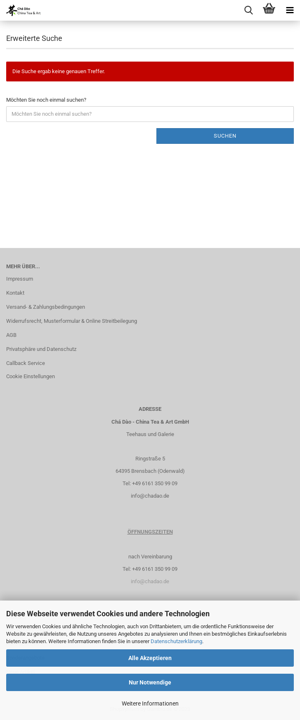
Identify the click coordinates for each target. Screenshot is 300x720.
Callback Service (25, 363)
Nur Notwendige (150, 682)
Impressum (19, 279)
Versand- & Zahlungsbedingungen (45, 307)
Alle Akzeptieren (150, 658)
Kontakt (15, 293)
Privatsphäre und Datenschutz (41, 349)
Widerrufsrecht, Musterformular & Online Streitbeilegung (71, 321)
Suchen (225, 136)
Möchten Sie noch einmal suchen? (46, 100)
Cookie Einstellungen (30, 376)
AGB (11, 335)
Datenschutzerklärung (176, 641)
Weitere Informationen (150, 703)
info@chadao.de (150, 496)
